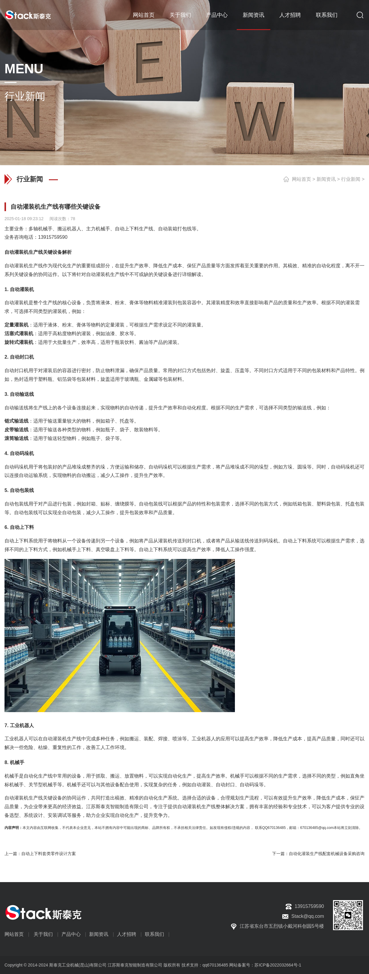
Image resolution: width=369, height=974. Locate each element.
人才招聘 (290, 15)
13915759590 (53, 237)
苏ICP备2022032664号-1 (277, 965)
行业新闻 (350, 179)
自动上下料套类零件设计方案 (48, 853)
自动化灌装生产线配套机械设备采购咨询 (326, 853)
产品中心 (217, 15)
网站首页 (143, 15)
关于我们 (180, 15)
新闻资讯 (253, 15)
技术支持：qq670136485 (204, 965)
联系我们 (327, 15)
